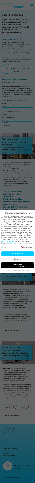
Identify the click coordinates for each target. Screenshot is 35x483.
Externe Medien (26, 247)
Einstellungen (14, 243)
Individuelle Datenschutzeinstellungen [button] (17, 265)
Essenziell (5, 247)
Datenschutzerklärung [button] (18, 270)
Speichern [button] (17, 259)
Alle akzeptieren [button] (17, 253)
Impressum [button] (26, 270)
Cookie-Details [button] (9, 270)
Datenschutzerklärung (7, 241)
